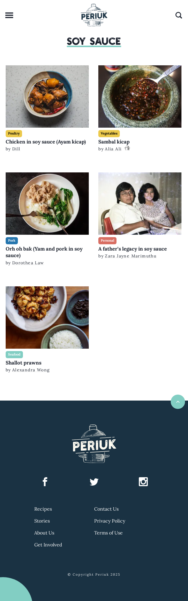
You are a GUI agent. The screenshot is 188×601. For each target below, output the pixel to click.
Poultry (14, 133)
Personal (107, 240)
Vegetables (109, 133)
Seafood (14, 354)
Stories (42, 521)
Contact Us (106, 509)
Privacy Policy (109, 521)
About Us (44, 533)
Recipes (43, 509)
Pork (11, 240)
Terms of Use (108, 533)
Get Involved (48, 545)
